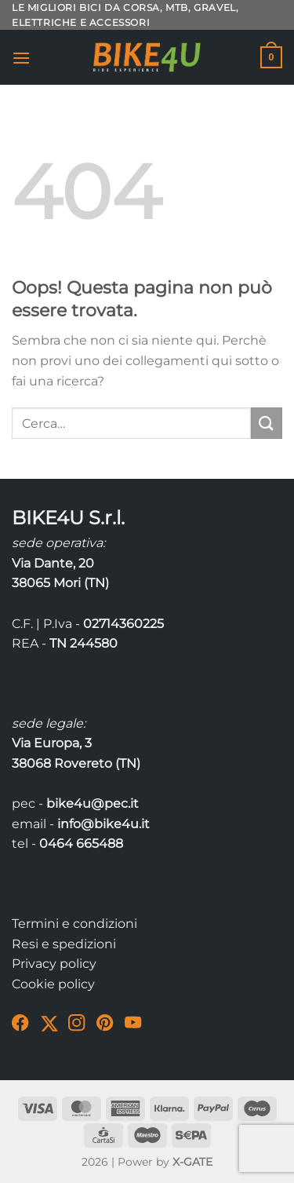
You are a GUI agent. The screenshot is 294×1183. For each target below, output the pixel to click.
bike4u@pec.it (92, 803)
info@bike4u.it (103, 823)
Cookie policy (53, 984)
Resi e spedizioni (64, 944)
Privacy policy (54, 963)
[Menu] (21, 57)
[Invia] (266, 422)
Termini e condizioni (74, 923)
